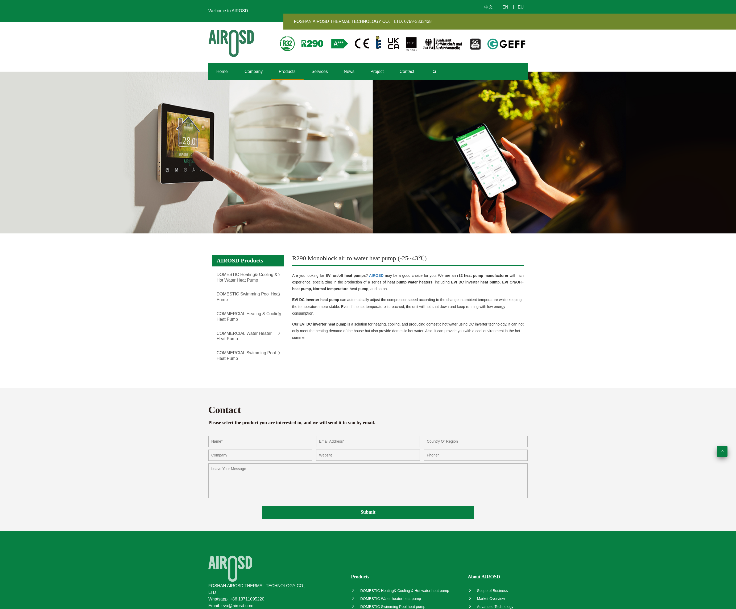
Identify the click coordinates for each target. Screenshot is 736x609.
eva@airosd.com (237, 605)
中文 (488, 7)
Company (254, 71)
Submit (368, 512)
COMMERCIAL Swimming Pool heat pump (246, 356)
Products (287, 71)
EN (505, 7)
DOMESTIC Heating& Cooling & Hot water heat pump (247, 277)
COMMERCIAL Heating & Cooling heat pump (249, 316)
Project (377, 71)
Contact (407, 71)
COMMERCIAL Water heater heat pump (244, 336)
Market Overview (486, 598)
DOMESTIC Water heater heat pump (386, 598)
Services (320, 71)
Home (222, 71)
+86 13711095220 (247, 599)
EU (521, 7)
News (349, 71)
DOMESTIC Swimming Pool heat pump (248, 297)
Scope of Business (488, 590)
